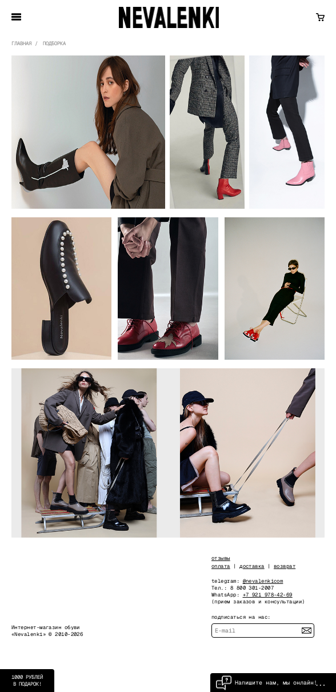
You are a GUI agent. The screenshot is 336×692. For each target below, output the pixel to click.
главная (21, 43)
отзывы (220, 558)
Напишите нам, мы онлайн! (266, 682)
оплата (220, 566)
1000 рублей (27, 680)
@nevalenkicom (263, 581)
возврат (284, 566)
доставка (252, 566)
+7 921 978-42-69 (268, 594)
